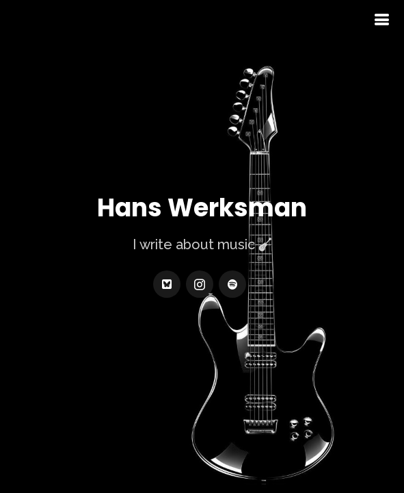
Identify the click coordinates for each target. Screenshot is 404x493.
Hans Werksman (202, 208)
